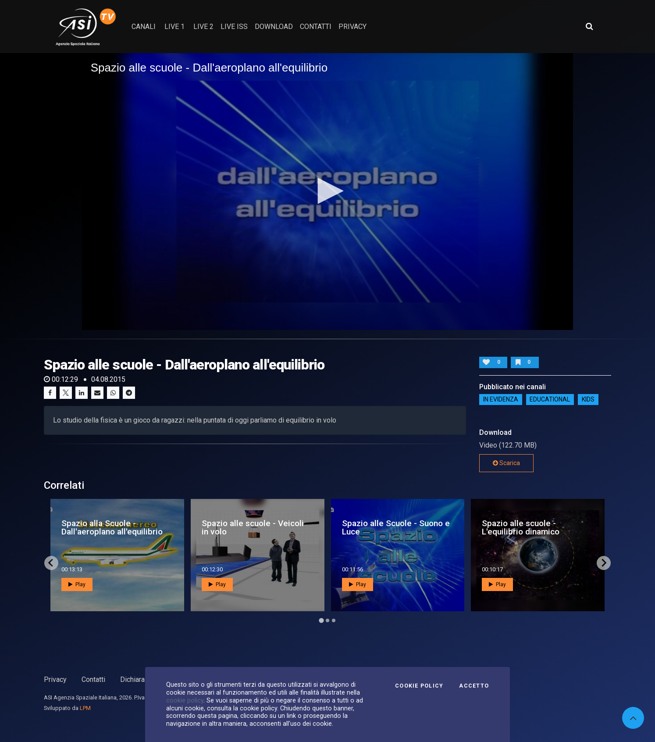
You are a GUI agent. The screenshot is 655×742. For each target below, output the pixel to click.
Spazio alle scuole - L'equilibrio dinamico (520, 527)
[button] (327, 191)
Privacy (55, 679)
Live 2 (203, 26)
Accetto (474, 685)
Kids (588, 399)
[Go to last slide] (51, 563)
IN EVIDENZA (500, 399)
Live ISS (234, 26)
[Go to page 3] (333, 620)
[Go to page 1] (321, 620)
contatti (315, 26)
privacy (352, 26)
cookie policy (184, 700)
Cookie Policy (419, 685)
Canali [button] (144, 26)
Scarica (506, 462)
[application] (327, 191)
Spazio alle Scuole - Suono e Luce (396, 527)
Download (274, 26)
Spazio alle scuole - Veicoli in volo (253, 527)
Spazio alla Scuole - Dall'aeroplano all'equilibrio (112, 527)
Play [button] (76, 584)
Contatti (93, 679)
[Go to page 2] (327, 620)
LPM (85, 708)
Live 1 (174, 26)
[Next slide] (604, 563)
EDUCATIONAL (550, 399)
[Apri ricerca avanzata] (589, 26)
